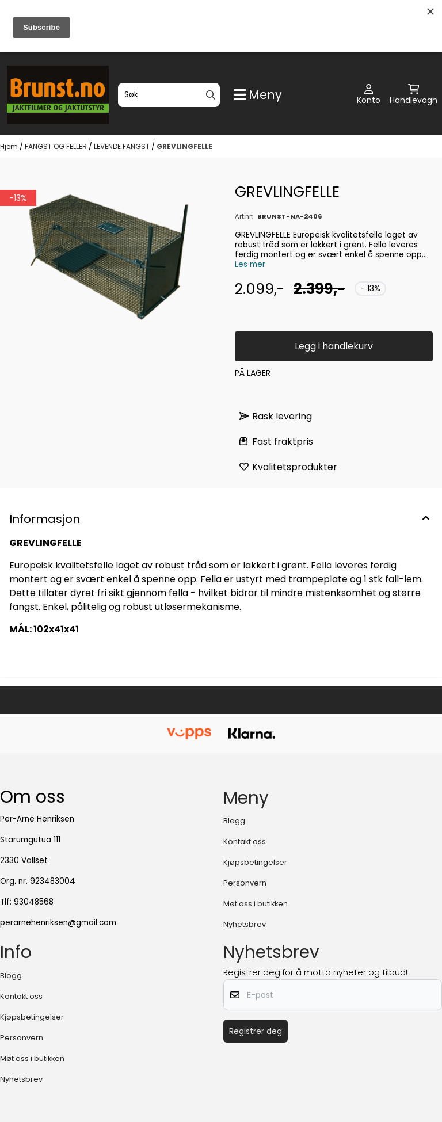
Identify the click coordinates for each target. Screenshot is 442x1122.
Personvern (244, 883)
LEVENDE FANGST (122, 146)
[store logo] (58, 95)
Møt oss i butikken (255, 904)
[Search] (211, 95)
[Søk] (169, 95)
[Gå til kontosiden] (368, 94)
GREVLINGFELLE (184, 146)
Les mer (250, 264)
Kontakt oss (244, 841)
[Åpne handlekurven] (413, 94)
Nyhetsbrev (244, 924)
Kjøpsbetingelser (255, 862)
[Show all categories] (258, 94)
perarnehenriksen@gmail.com (58, 922)
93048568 (34, 901)
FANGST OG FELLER (57, 146)
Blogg (234, 821)
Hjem (10, 146)
